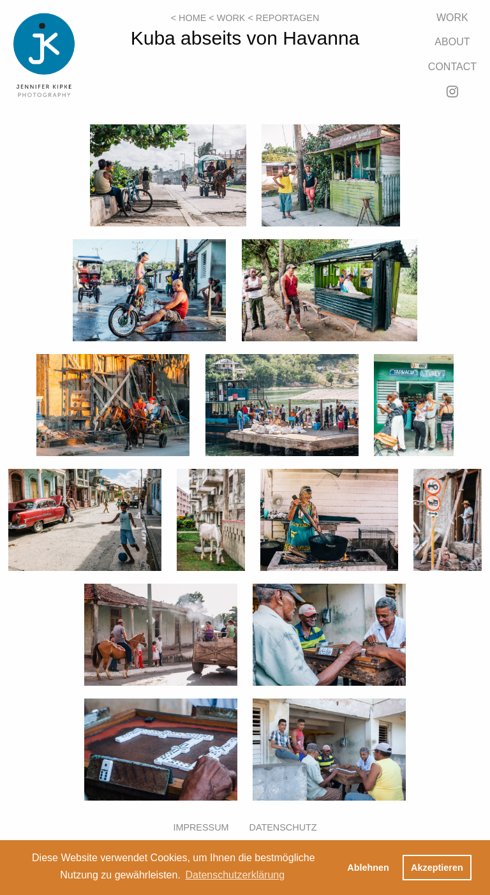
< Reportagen (283, 18)
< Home (189, 18)
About (452, 41)
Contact (452, 66)
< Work (227, 18)
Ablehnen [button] (368, 867)
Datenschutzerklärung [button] (235, 874)
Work (452, 17)
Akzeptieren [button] (437, 867)
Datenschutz (283, 827)
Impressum (200, 827)
